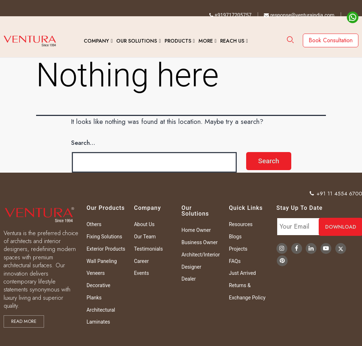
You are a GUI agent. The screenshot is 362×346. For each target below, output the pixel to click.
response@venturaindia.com (299, 15)
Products (178, 40)
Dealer (189, 279)
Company (96, 40)
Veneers (96, 273)
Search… (83, 142)
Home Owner (196, 230)
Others (94, 224)
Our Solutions (136, 40)
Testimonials (148, 249)
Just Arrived (242, 273)
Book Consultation (331, 40)
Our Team (145, 236)
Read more (23, 321)
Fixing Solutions (104, 236)
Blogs (235, 236)
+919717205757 (230, 15)
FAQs (235, 261)
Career (141, 261)
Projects (238, 249)
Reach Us (232, 40)
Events (141, 273)
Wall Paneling (102, 261)
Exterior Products (106, 249)
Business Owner (200, 242)
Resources (241, 224)
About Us (144, 224)
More (206, 40)
